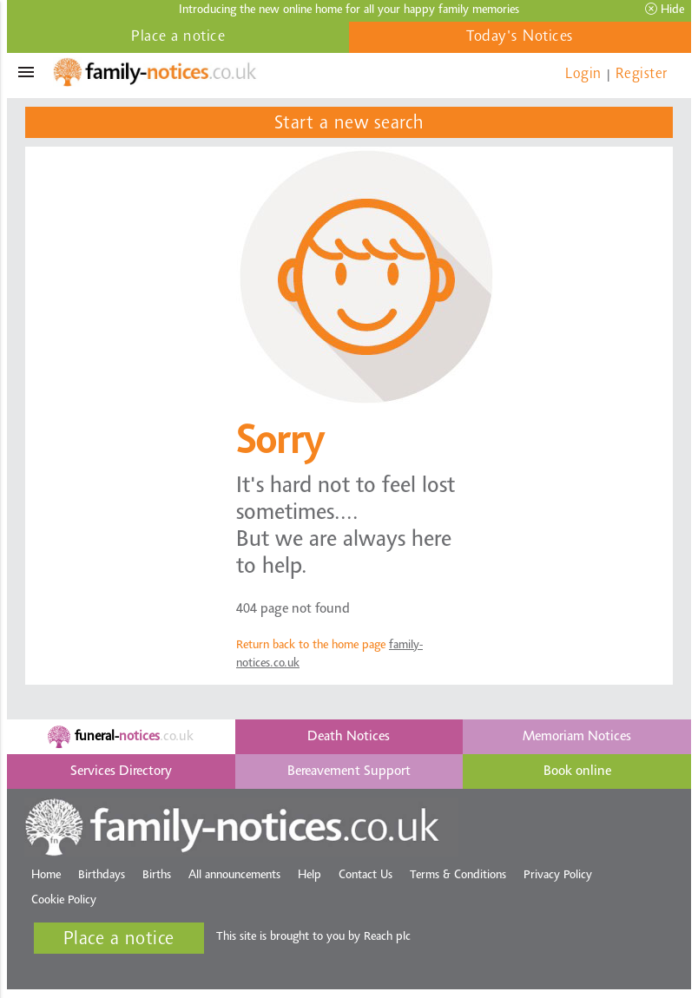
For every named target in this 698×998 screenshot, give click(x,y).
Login (583, 74)
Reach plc (387, 937)
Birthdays (101, 876)
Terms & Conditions (458, 876)
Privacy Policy (558, 876)
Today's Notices (520, 37)
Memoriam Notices (577, 737)
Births (156, 876)
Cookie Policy (63, 901)
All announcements (234, 876)
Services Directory (121, 771)
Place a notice (178, 37)
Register (642, 74)
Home (46, 876)
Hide (664, 9)
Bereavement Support (349, 771)
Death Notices (348, 737)
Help (309, 876)
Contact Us (365, 876)
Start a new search (349, 124)
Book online (577, 771)
